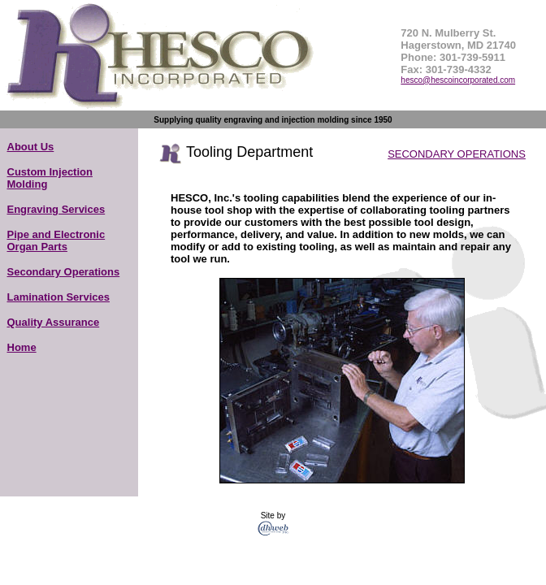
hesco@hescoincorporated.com (458, 80)
